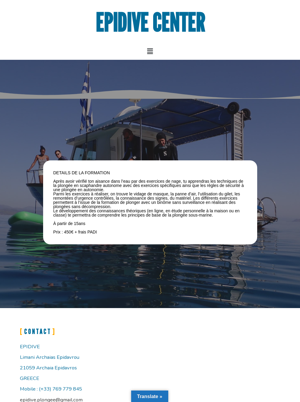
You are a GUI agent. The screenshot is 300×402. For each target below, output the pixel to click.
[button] (150, 51)
